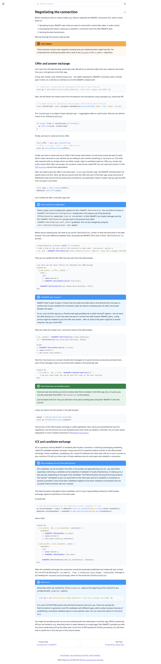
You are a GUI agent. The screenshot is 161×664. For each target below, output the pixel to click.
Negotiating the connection (12, 28)
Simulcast (5, 49)
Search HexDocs (111, 655)
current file (100, 655)
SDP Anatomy (57, 167)
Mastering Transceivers (10, 55)
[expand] (31, 15)
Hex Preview (91, 655)
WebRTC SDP (7, 82)
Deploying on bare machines (12, 65)
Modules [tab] (13, 9)
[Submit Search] (54, 4)
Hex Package (81, 655)
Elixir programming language (109, 660)
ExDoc (84, 660)
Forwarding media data (10, 38)
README (5, 17)
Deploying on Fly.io (9, 68)
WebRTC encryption (9, 76)
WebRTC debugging (9, 79)
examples (101, 52)
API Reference (7, 14)
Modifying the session (10, 52)
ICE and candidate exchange (14, 34)
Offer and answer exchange (14, 32)
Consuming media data (10, 41)
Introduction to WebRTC (11, 25)
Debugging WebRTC (9, 58)
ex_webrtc (11, 2)
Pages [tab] (4, 9)
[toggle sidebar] (30, 3)
